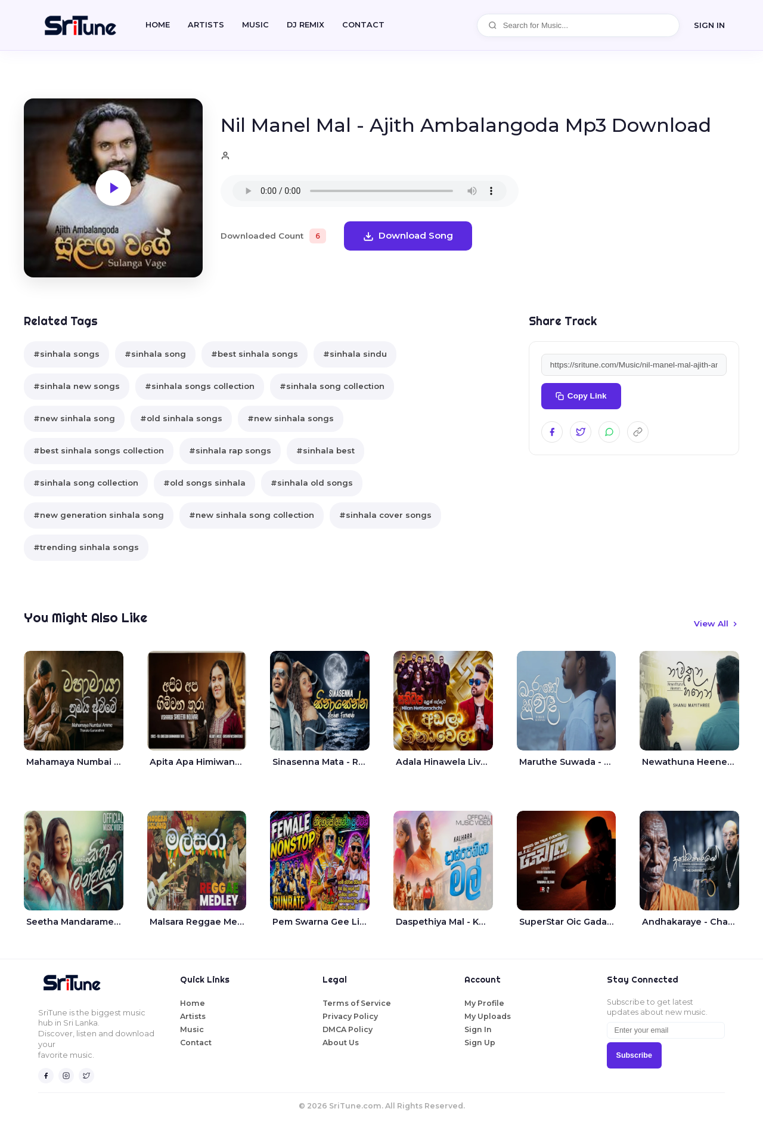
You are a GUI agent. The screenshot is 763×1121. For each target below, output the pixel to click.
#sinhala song (155, 354)
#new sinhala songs (290, 418)
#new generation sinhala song (98, 515)
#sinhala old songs (312, 482)
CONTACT (363, 24)
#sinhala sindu (355, 354)
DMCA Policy (347, 1029)
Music (255, 24)
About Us (340, 1042)
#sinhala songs (66, 354)
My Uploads (487, 1016)
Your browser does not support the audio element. (370, 191)
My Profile (484, 1003)
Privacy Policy (350, 1016)
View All (716, 623)
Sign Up (479, 1042)
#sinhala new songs (76, 386)
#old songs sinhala (204, 482)
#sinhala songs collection (200, 386)
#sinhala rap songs (230, 450)
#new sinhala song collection (251, 515)
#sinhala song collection (332, 386)
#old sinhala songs (181, 418)
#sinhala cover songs (385, 515)
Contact (196, 1042)
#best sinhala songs (254, 354)
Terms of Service (356, 1003)
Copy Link (581, 395)
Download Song (408, 235)
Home (157, 24)
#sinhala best (325, 450)
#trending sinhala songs (86, 547)
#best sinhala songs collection (98, 450)
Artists (206, 24)
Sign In (478, 1029)
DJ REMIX (305, 24)
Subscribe (634, 1055)
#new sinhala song (74, 418)
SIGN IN (709, 25)
